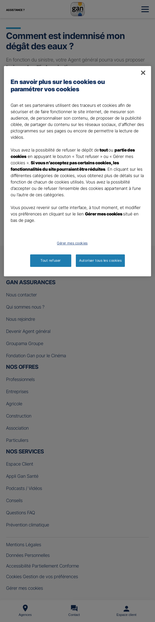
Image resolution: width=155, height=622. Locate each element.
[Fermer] (143, 73)
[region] (77, 171)
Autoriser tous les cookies (100, 260)
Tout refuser (51, 260)
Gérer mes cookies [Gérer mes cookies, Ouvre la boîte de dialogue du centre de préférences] (72, 243)
